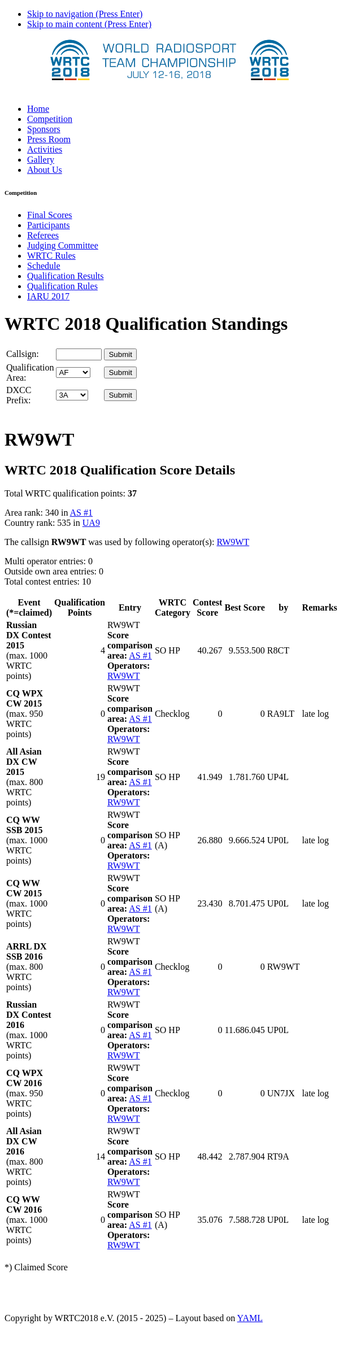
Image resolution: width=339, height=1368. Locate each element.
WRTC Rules (51, 255)
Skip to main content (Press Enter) (89, 24)
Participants (48, 225)
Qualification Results (65, 276)
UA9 (91, 523)
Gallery (40, 159)
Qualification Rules (62, 286)
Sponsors (43, 129)
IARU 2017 (48, 296)
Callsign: (22, 354)
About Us (44, 170)
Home (38, 109)
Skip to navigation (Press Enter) (84, 14)
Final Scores (49, 215)
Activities (44, 149)
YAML (250, 1318)
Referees (43, 235)
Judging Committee (62, 245)
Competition (49, 119)
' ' (73, 372)
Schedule (43, 266)
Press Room (49, 139)
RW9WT (232, 542)
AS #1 (81, 512)
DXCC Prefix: (18, 395)
